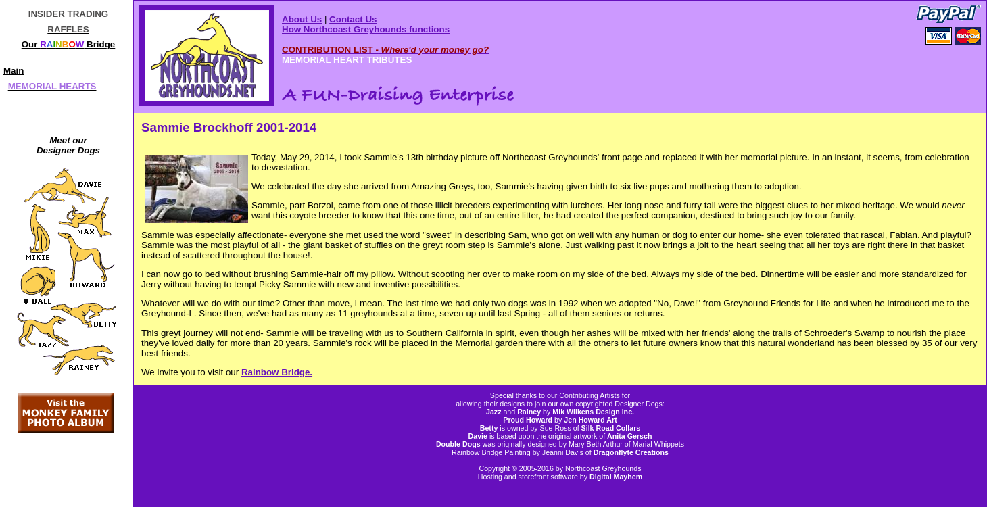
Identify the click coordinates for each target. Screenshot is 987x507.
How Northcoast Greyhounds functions (366, 29)
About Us (302, 19)
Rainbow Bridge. (276, 372)
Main (13, 71)
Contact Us (353, 19)
